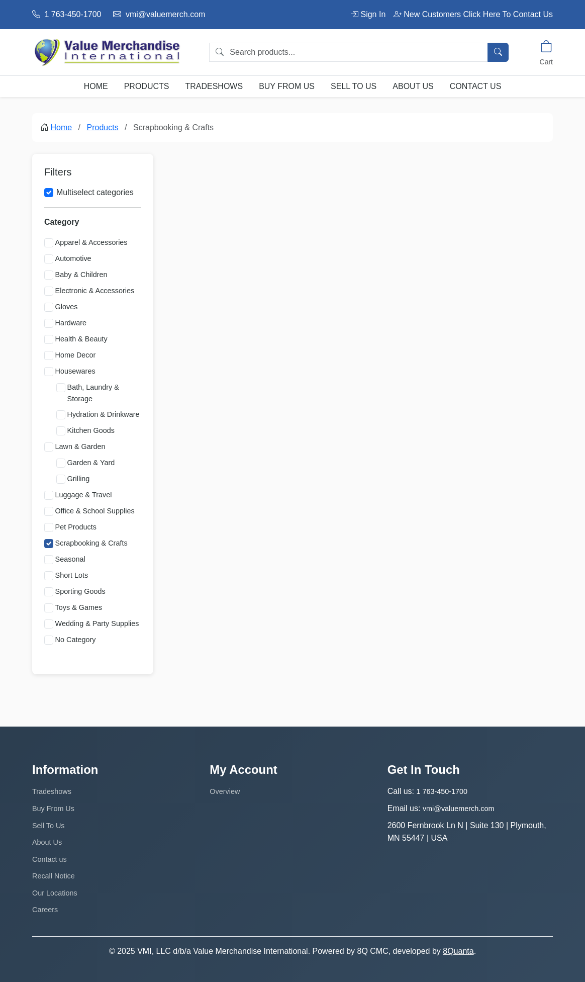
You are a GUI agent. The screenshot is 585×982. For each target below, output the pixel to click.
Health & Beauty (81, 339)
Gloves (66, 307)
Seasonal (70, 559)
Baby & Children (81, 275)
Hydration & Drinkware (103, 414)
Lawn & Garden (80, 446)
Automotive (73, 258)
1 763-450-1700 (66, 14)
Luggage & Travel (83, 495)
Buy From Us (287, 86)
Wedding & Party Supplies (97, 623)
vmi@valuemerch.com (159, 14)
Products (146, 86)
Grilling (78, 479)
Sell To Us (353, 86)
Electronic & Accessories (95, 291)
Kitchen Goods (91, 430)
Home (96, 86)
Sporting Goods (80, 591)
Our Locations (54, 893)
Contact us (476, 86)
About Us (413, 86)
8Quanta (458, 951)
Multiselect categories (95, 192)
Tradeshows (214, 86)
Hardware (70, 323)
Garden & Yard (91, 463)
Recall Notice (53, 876)
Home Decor (75, 355)
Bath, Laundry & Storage (93, 393)
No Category (75, 640)
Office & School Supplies (95, 511)
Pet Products (75, 527)
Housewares (75, 371)
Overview (225, 791)
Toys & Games (79, 607)
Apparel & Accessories (91, 242)
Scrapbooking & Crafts (91, 543)
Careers (45, 910)
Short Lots (71, 575)
